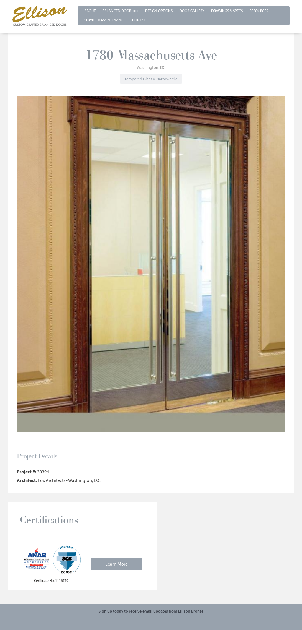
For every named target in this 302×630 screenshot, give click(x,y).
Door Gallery (191, 10)
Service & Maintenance (104, 19)
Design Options (159, 10)
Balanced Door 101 (120, 10)
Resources (259, 10)
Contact (140, 19)
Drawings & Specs (227, 10)
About (90, 10)
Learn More (116, 564)
